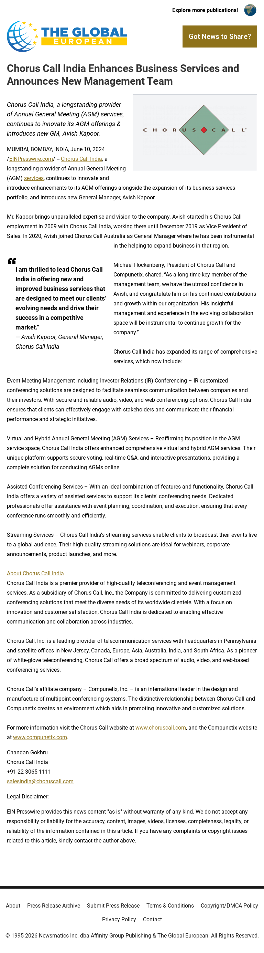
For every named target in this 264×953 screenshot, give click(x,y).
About (13, 905)
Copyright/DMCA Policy (229, 905)
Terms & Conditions (170, 905)
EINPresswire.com (31, 159)
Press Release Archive (53, 905)
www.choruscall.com (160, 727)
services (34, 178)
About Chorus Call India (35, 573)
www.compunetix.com (40, 737)
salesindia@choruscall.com (40, 781)
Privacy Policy (119, 919)
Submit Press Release (113, 905)
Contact (152, 919)
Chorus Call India (81, 159)
